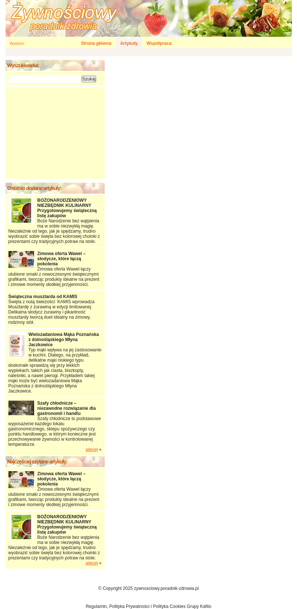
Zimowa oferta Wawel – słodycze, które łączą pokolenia (61, 258)
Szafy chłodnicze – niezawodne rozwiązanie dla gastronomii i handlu (66, 408)
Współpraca (158, 43)
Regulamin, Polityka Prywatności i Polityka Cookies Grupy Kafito (148, 606)
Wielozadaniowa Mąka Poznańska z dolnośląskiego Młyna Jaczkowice (64, 339)
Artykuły (129, 43)
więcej (92, 449)
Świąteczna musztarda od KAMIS (42, 296)
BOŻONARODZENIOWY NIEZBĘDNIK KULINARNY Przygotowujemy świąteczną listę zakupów (67, 208)
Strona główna (96, 43)
